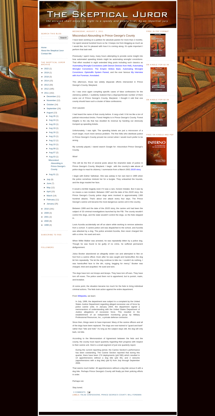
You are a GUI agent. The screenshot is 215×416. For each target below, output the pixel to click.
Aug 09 (52, 148)
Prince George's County (113, 395)
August (50, 112)
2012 (46, 89)
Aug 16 (52, 132)
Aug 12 (52, 140)
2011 (46, 93)
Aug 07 (52, 152)
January (50, 204)
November (52, 100)
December (52, 96)
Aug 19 (52, 128)
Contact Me (46, 53)
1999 (46, 225)
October (50, 104)
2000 (46, 221)
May (49, 187)
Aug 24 (52, 120)
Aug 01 (52, 174)
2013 (46, 85)
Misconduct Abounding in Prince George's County (104, 35)
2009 (46, 213)
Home (44, 47)
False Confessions (90, 395)
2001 (46, 217)
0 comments (79, 392)
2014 (46, 81)
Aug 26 (52, 116)
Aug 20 (52, 124)
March (50, 195)
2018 (46, 77)
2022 (46, 68)
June (49, 183)
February (51, 199)
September (52, 108)
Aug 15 (52, 136)
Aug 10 (52, 144)
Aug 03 (52, 156)
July (49, 179)
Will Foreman (135, 395)
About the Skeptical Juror (52, 50)
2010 (46, 209)
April (49, 191)
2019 (46, 72)
